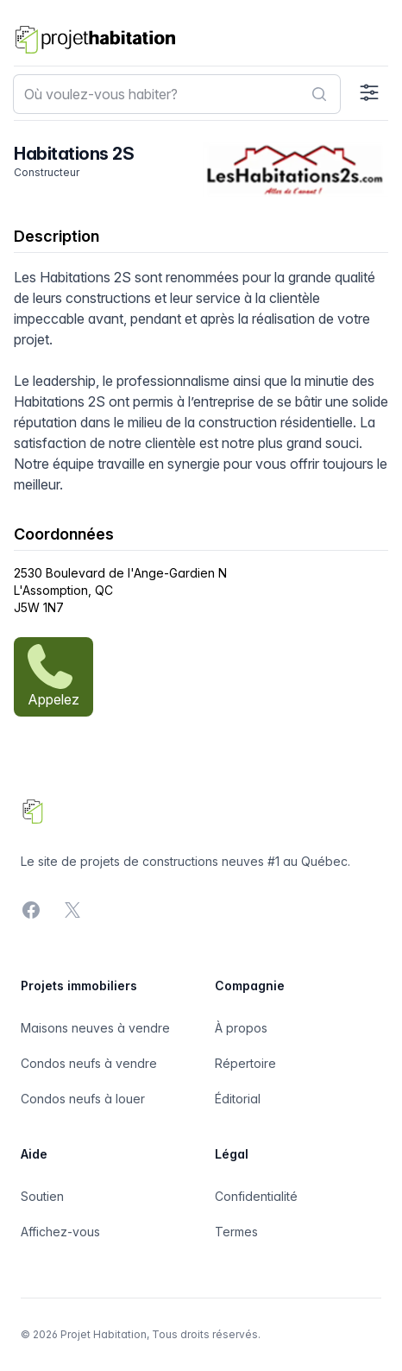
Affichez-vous (60, 1231)
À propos (241, 1027)
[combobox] (177, 94)
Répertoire (245, 1063)
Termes (236, 1231)
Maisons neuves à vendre (95, 1027)
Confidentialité (256, 1196)
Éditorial (238, 1098)
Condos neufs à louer (83, 1098)
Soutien (42, 1196)
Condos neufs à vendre (89, 1063)
